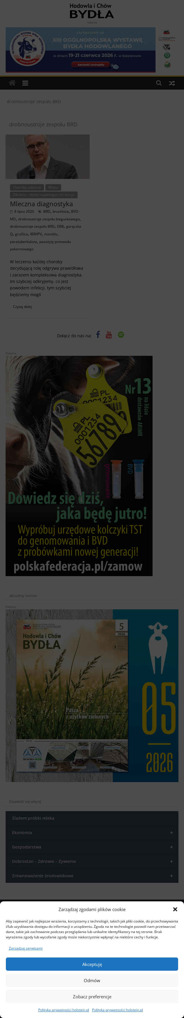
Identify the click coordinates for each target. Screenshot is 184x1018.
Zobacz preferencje (92, 996)
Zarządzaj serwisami (26, 948)
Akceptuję (92, 964)
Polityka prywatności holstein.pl (63, 1009)
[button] (175, 909)
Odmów (92, 980)
